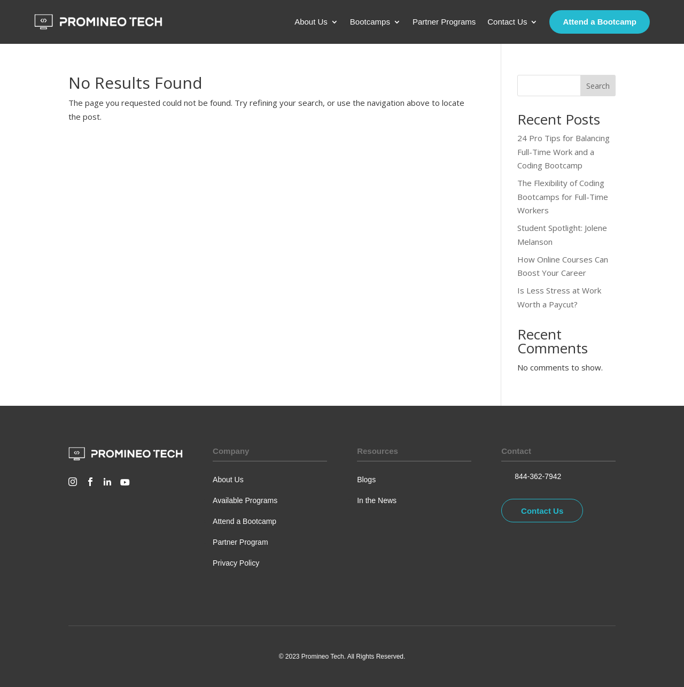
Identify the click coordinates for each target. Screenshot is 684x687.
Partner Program (240, 542)
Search (598, 86)
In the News (377, 500)
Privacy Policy (236, 563)
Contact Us (507, 22)
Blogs (366, 479)
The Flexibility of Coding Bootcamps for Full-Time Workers (562, 196)
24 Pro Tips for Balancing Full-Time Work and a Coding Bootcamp (563, 152)
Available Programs (245, 500)
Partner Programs (444, 22)
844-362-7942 (538, 476)
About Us (311, 22)
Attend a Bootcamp (599, 21)
